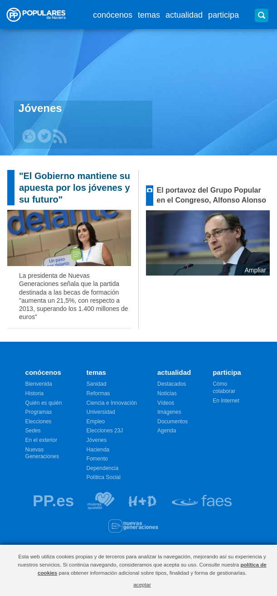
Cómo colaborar (224, 387)
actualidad (184, 14)
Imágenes (169, 412)
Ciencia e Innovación (112, 403)
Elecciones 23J (105, 430)
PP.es (53, 500)
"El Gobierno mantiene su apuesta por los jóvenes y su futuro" (74, 187)
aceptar (142, 584)
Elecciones (38, 421)
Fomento (97, 458)
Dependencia (103, 468)
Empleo (96, 421)
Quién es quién (43, 403)
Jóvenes (97, 440)
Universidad (101, 412)
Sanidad (97, 384)
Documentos (172, 421)
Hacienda (98, 449)
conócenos (112, 14)
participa (223, 14)
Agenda (166, 430)
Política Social (104, 477)
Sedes (33, 430)
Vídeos (165, 403)
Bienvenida (38, 384)
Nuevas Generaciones (42, 453)
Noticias (167, 393)
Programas (38, 412)
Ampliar (255, 270)
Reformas (98, 393)
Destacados (171, 384)
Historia (34, 393)
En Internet (226, 400)
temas (149, 14)
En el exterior (41, 440)
